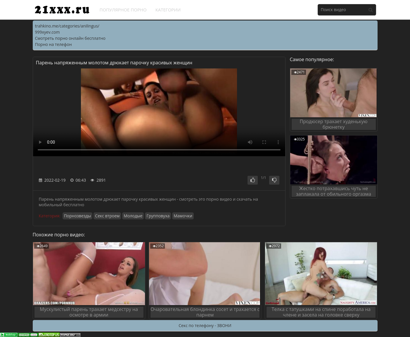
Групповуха (157, 216)
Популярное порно (123, 10)
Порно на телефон (53, 44)
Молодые (133, 216)
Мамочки (183, 216)
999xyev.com (47, 32)
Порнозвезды (77, 216)
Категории (168, 10)
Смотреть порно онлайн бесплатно (70, 38)
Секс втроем (107, 216)
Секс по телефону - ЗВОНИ (205, 325)
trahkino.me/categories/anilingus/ (67, 26)
